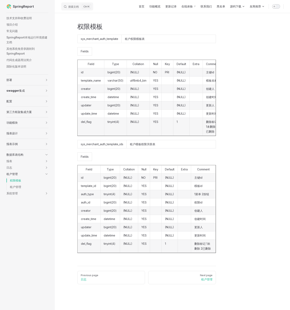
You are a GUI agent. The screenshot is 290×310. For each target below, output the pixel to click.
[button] (27, 80)
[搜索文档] (77, 6)
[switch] (276, 6)
